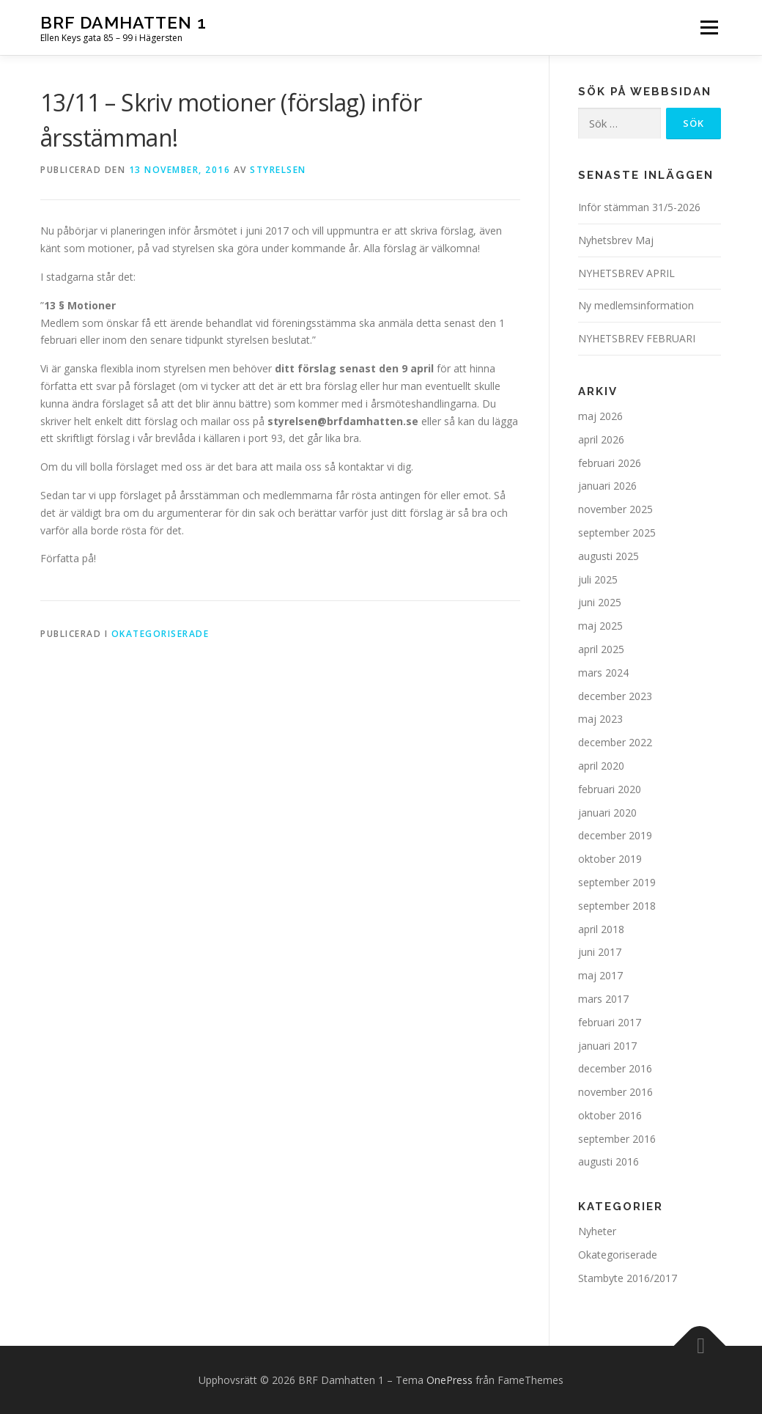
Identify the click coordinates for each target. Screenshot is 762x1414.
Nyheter (597, 1231)
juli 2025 (598, 579)
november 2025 (615, 509)
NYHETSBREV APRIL (626, 273)
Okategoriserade (160, 633)
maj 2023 (600, 719)
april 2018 (601, 929)
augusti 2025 (608, 556)
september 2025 (617, 533)
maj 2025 (600, 626)
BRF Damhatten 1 (123, 22)
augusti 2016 (608, 1161)
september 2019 (617, 882)
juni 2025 (599, 602)
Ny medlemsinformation (636, 305)
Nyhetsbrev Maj (616, 240)
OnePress (449, 1380)
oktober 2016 (610, 1115)
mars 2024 (603, 673)
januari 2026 (607, 486)
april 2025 (601, 649)
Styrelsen (278, 169)
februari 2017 (609, 1022)
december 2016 (615, 1068)
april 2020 (601, 766)
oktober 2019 (610, 859)
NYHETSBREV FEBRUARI (636, 338)
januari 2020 (607, 813)
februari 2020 (609, 789)
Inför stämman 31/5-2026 (639, 207)
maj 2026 (600, 416)
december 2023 (615, 696)
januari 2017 (607, 1046)
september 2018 (617, 906)
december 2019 (615, 835)
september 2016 (617, 1139)
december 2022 (615, 742)
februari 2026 (609, 463)
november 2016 (615, 1092)
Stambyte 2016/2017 (627, 1278)
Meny (709, 27)
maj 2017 (600, 975)
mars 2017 (603, 999)
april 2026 (601, 439)
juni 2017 (599, 952)
